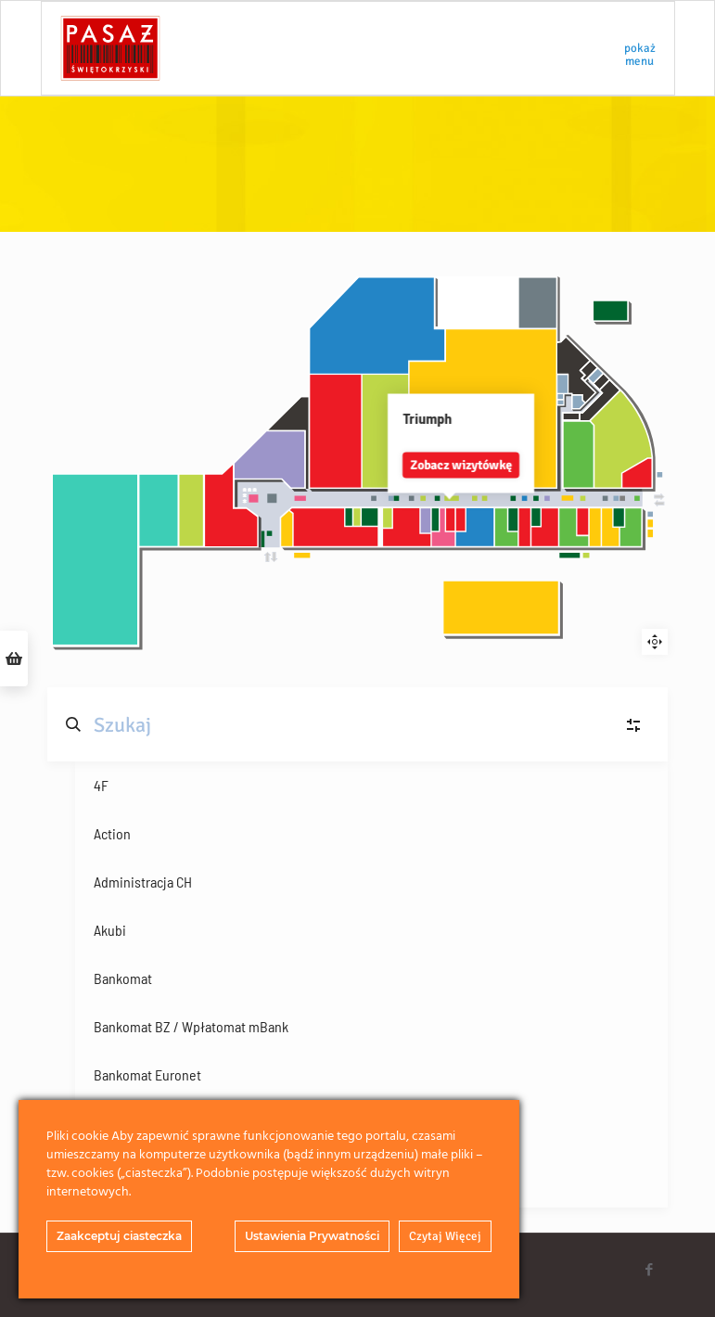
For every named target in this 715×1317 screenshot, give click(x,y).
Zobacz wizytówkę (362, 462)
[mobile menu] (644, 48)
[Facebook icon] (650, 1269)
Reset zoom (654, 641)
